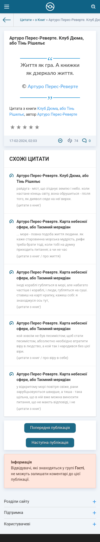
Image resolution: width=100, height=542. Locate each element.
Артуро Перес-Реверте (53, 86)
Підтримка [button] (50, 512)
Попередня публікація (50, 428)
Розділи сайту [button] (50, 501)
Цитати (26, 20)
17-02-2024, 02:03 (23, 141)
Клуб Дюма (47, 108)
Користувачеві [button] (50, 524)
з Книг (40, 20)
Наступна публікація (50, 442)
